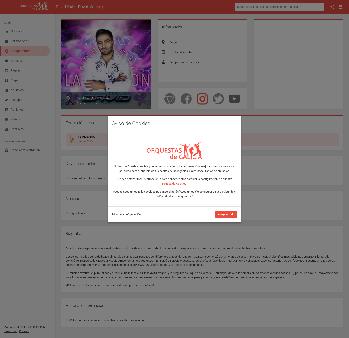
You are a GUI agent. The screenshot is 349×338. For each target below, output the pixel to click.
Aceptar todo (226, 214)
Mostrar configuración (126, 214)
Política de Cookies (174, 183)
